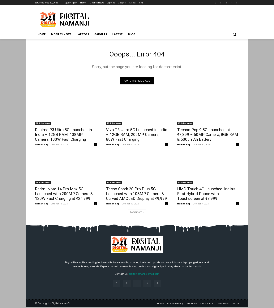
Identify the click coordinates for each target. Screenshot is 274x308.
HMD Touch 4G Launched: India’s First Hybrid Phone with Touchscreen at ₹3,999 (206, 195)
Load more (137, 213)
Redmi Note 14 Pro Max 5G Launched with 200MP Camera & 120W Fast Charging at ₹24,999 (64, 195)
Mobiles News (43, 124)
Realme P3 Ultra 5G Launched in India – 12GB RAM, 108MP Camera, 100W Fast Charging (63, 136)
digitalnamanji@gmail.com (144, 275)
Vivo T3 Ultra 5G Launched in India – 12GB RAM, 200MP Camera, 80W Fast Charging (136, 136)
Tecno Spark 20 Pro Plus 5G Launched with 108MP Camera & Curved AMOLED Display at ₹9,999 (136, 195)
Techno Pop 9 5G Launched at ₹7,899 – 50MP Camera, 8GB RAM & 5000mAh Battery (207, 136)
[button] (234, 34)
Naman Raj (41, 145)
